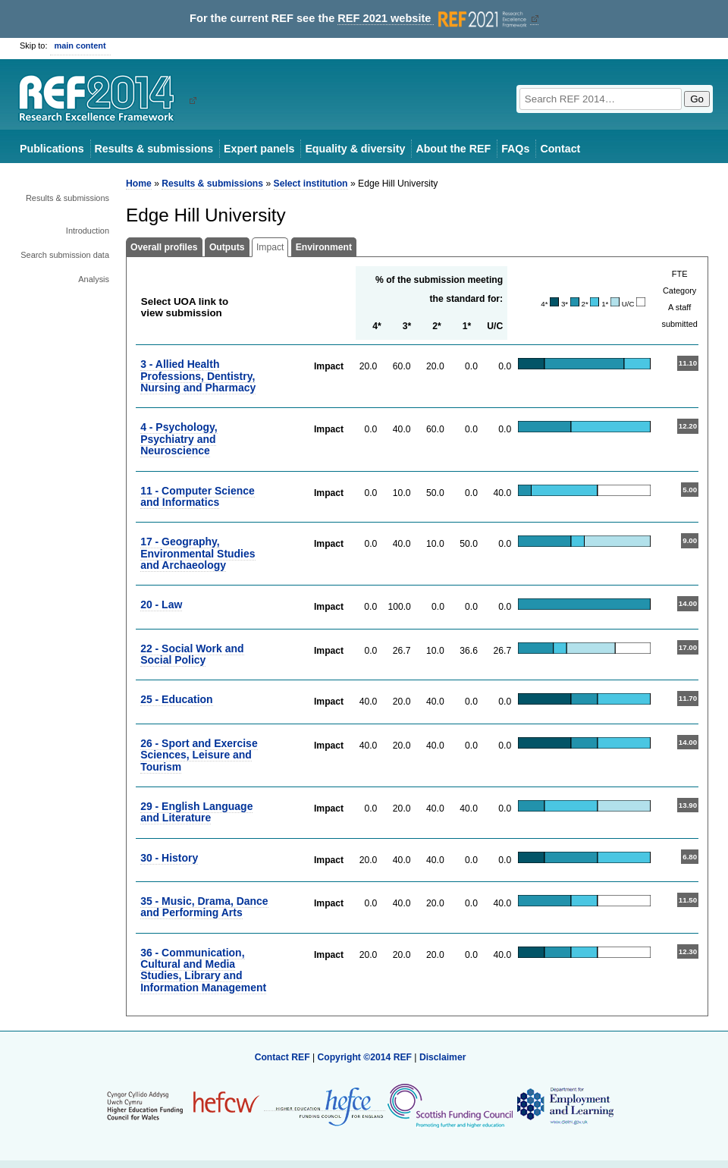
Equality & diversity (355, 149)
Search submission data (64, 254)
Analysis (93, 279)
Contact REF (282, 1057)
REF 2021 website (433, 18)
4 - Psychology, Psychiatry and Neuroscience (178, 439)
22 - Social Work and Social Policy (191, 654)
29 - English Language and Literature (196, 812)
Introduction (87, 230)
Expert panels (259, 149)
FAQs (515, 149)
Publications (52, 149)
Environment (324, 247)
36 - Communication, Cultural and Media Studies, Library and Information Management (203, 970)
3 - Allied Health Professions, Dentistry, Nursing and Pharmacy (198, 376)
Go (697, 99)
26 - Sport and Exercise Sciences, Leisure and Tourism (199, 755)
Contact (560, 149)
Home (139, 183)
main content (80, 45)
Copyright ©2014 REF (365, 1057)
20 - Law (161, 604)
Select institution (311, 183)
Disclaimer (442, 1057)
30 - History (169, 858)
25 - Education (176, 699)
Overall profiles (164, 247)
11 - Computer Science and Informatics (197, 496)
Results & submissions (154, 149)
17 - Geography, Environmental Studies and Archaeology (197, 553)
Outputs (227, 247)
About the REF (453, 149)
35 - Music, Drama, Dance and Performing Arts (204, 906)
